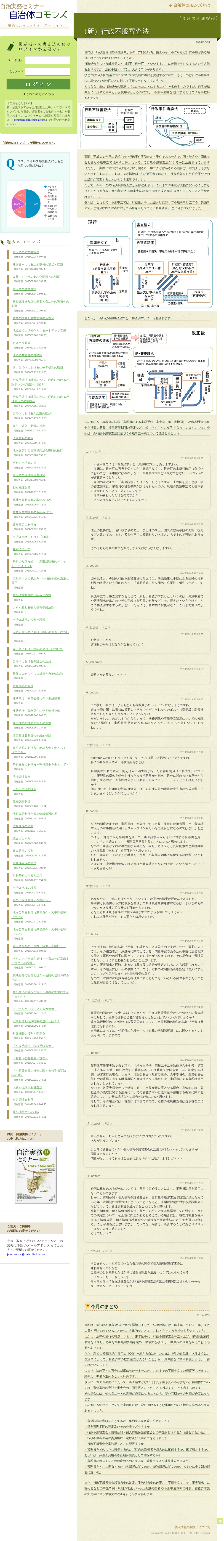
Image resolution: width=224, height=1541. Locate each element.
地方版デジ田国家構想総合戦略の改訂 (37, 453)
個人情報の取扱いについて (192, 1527)
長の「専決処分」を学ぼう (31, 902)
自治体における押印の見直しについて (37, 651)
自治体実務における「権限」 (31, 539)
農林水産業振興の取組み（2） (32, 502)
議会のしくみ (29, 841)
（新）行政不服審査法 (29, 1090)
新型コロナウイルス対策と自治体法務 (37, 676)
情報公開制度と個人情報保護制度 (34, 816)
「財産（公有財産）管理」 (29, 1061)
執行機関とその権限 (29, 1114)
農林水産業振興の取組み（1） (32, 514)
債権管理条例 (29, 779)
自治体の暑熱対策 (29, 291)
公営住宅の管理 (29, 688)
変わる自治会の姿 (29, 465)
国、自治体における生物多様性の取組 (37, 370)
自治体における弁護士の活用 (31, 664)
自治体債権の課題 (29, 890)
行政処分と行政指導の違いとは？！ (35, 1024)
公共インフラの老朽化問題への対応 (35, 279)
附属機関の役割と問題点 (29, 1036)
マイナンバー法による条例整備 (34, 1011)
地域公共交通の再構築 (29, 357)
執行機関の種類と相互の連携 (31, 725)
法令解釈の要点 (29, 440)
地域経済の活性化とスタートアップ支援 (38, 333)
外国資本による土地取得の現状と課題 (37, 267)
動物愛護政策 (29, 490)
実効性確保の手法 (29, 865)
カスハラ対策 (29, 345)
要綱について (29, 551)
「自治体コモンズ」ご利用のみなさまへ (28, 143)
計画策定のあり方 (29, 527)
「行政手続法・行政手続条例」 (32, 1048)
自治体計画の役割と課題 (28, 622)
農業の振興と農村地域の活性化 (32, 320)
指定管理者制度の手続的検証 (31, 738)
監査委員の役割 (29, 853)
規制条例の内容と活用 (29, 878)
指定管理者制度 (29, 1102)
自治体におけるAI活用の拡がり (32, 416)
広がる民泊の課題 (23, 791)
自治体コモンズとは (191, 5)
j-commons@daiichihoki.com (28, 119)
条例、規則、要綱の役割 (29, 428)
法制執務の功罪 (29, 828)
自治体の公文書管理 (29, 254)
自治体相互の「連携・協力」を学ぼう (38, 948)
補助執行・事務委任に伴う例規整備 (35, 701)
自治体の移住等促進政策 (29, 477)
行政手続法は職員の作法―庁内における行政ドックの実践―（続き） (40, 384)
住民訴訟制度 (29, 804)
